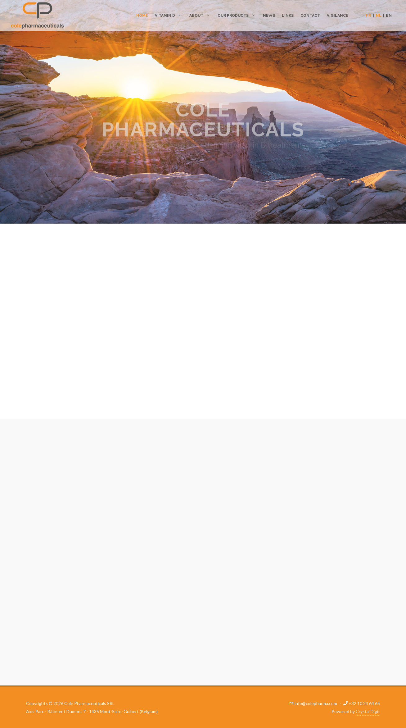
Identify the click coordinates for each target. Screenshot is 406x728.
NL (379, 15)
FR (369, 15)
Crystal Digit (368, 711)
